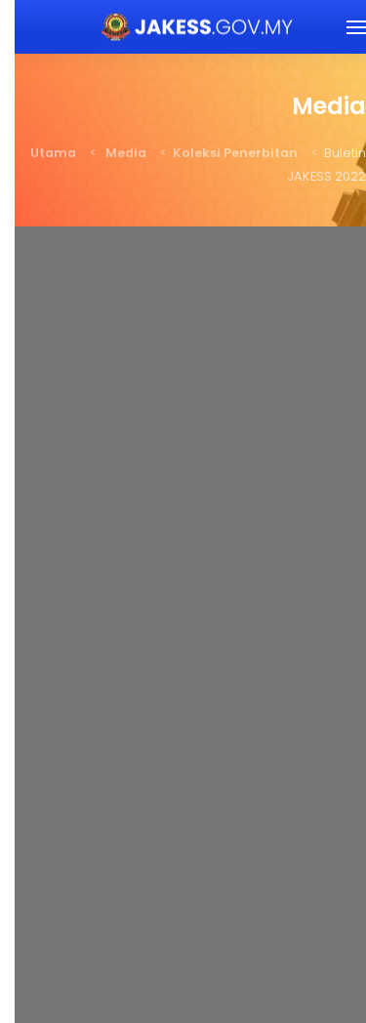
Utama (38, 152)
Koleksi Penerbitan (220, 152)
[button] (341, 27)
